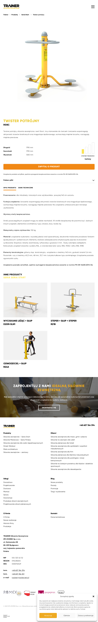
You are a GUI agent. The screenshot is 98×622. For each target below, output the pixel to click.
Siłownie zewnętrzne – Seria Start (16, 437)
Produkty (14, 15)
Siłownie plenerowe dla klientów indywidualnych (70, 455)
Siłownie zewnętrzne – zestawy (15, 452)
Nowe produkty (57, 482)
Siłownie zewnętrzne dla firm (62, 452)
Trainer (5, 15)
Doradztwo (7, 482)
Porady (53, 485)
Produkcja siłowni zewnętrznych (15, 501)
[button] (93, 596)
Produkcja (7, 526)
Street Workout (9, 446)
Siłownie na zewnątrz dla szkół (63, 440)
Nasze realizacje (9, 520)
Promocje (54, 489)
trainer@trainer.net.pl (20, 578)
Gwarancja (7, 498)
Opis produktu (9, 188)
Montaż (6, 492)
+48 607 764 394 (18, 570)
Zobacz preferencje (85, 616)
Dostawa (7, 489)
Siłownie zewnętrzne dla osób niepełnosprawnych (23, 443)
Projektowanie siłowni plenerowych (17, 504)
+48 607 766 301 (18, 574)
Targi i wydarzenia (58, 492)
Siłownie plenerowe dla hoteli (62, 443)
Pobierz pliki (8, 180)
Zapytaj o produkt (49, 166)
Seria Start (25, 15)
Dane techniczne (25, 188)
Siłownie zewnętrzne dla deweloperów (66, 469)
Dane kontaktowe (58, 517)
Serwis (6, 495)
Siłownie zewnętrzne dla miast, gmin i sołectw (69, 437)
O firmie (6, 517)
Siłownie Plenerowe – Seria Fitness (17, 440)
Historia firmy (8, 523)
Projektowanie (9, 485)
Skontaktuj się (49, 408)
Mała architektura (10, 449)
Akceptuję (48, 616)
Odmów (67, 616)
